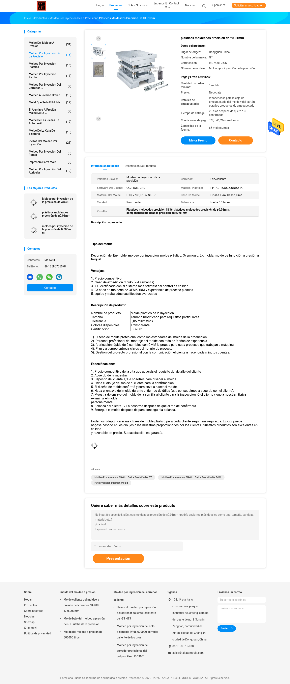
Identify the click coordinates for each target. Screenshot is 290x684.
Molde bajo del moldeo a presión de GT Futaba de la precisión (84, 621)
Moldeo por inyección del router (50, 153)
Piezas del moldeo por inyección (50, 142)
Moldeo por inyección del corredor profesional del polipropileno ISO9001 (132, 650)
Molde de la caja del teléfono (50, 132)
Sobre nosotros (33, 610)
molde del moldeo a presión (50, 44)
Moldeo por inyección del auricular (50, 171)
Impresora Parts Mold (50, 162)
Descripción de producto (140, 165)
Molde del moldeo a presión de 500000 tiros (83, 634)
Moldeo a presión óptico (50, 95)
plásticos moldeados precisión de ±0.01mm (56, 214)
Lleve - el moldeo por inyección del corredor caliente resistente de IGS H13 (136, 613)
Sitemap (29, 622)
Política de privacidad (37, 633)
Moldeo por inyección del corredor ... (50, 86)
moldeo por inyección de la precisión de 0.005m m (57, 229)
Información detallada (105, 165)
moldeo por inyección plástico (50, 65)
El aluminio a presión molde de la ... (50, 111)
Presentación (118, 558)
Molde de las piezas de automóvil (50, 122)
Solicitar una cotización (248, 5)
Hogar (28, 599)
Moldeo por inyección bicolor (50, 76)
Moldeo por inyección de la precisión (50, 55)
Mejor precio (198, 140)
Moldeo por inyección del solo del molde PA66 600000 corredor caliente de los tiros (137, 632)
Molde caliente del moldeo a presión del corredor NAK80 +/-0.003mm (81, 605)
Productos (30, 605)
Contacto (50, 287)
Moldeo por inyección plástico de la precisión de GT (123, 477)
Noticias (29, 616)
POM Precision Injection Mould (111, 482)
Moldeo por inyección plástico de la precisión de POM (191, 477)
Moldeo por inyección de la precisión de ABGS (57, 200)
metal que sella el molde (50, 102)
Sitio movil (30, 627)
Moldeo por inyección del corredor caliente (135, 595)
